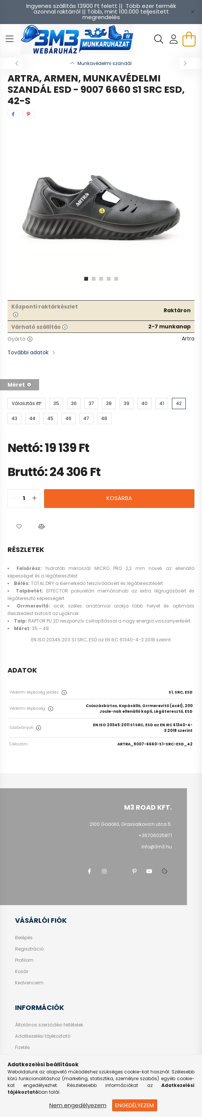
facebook (89, 871)
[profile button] (173, 39)
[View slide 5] (116, 279)
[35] (56, 403)
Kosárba (119, 498)
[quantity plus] (34, 498)
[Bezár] (192, 12)
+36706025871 (155, 835)
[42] (179, 403)
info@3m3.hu (156, 846)
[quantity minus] (13, 498)
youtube (149, 871)
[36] (74, 403)
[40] (144, 403)
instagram (104, 871)
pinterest (134, 871)
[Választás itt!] (27, 403)
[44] (32, 418)
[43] (14, 418)
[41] (161, 403)
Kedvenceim (29, 982)
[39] (127, 403)
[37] (91, 403)
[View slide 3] (101, 279)
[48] (104, 418)
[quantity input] (24, 499)
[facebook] (13, 114)
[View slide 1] (86, 279)
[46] (68, 418)
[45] (50, 418)
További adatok (28, 352)
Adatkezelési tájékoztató (42, 1036)
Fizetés (22, 1047)
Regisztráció (29, 949)
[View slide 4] (109, 279)
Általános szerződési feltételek (49, 1025)
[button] (18, 526)
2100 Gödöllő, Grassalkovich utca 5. (131, 824)
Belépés (24, 937)
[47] (86, 418)
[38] (109, 403)
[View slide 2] (94, 279)
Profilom (24, 960)
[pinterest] (28, 114)
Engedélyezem (134, 1105)
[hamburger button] (9, 39)
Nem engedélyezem (77, 1105)
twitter (119, 871)
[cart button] (188, 39)
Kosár (21, 971)
